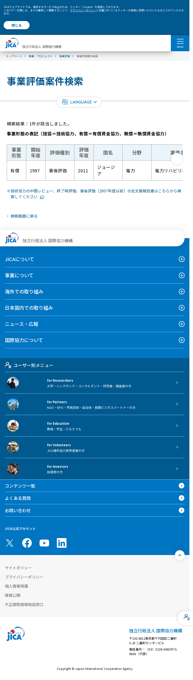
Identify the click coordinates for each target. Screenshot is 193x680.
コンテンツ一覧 (20, 486)
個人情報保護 (16, 586)
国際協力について (24, 340)
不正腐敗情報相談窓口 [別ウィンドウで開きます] (24, 604)
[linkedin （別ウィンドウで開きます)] (62, 543)
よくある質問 (18, 498)
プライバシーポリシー (83, 10)
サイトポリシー (18, 567)
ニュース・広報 (21, 323)
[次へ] (177, 159)
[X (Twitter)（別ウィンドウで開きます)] (9, 543)
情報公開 (12, 595)
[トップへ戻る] (180, 555)
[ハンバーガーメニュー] (180, 41)
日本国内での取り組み (29, 307)
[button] (79, 102)
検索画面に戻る (24, 216)
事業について (19, 275)
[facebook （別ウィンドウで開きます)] (27, 543)
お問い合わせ (18, 510)
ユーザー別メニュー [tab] (29, 365)
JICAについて (19, 259)
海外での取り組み (24, 291)
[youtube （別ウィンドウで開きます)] (44, 543)
